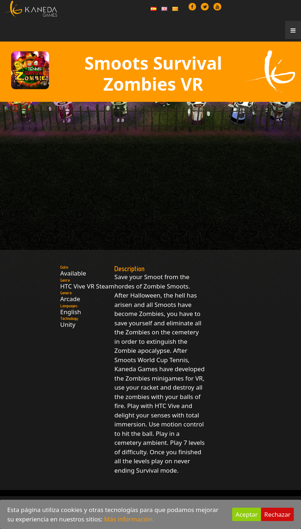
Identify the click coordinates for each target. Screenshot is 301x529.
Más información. (129, 519)
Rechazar (277, 514)
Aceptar (246, 514)
